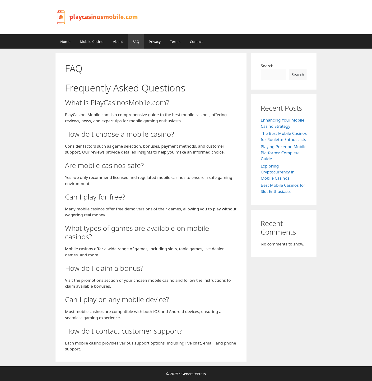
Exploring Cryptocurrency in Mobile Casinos (277, 172)
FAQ (136, 41)
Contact (196, 41)
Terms (175, 41)
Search (267, 65)
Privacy (155, 41)
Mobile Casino (91, 41)
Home (65, 41)
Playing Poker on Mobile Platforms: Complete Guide (284, 152)
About (118, 41)
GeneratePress (193, 373)
